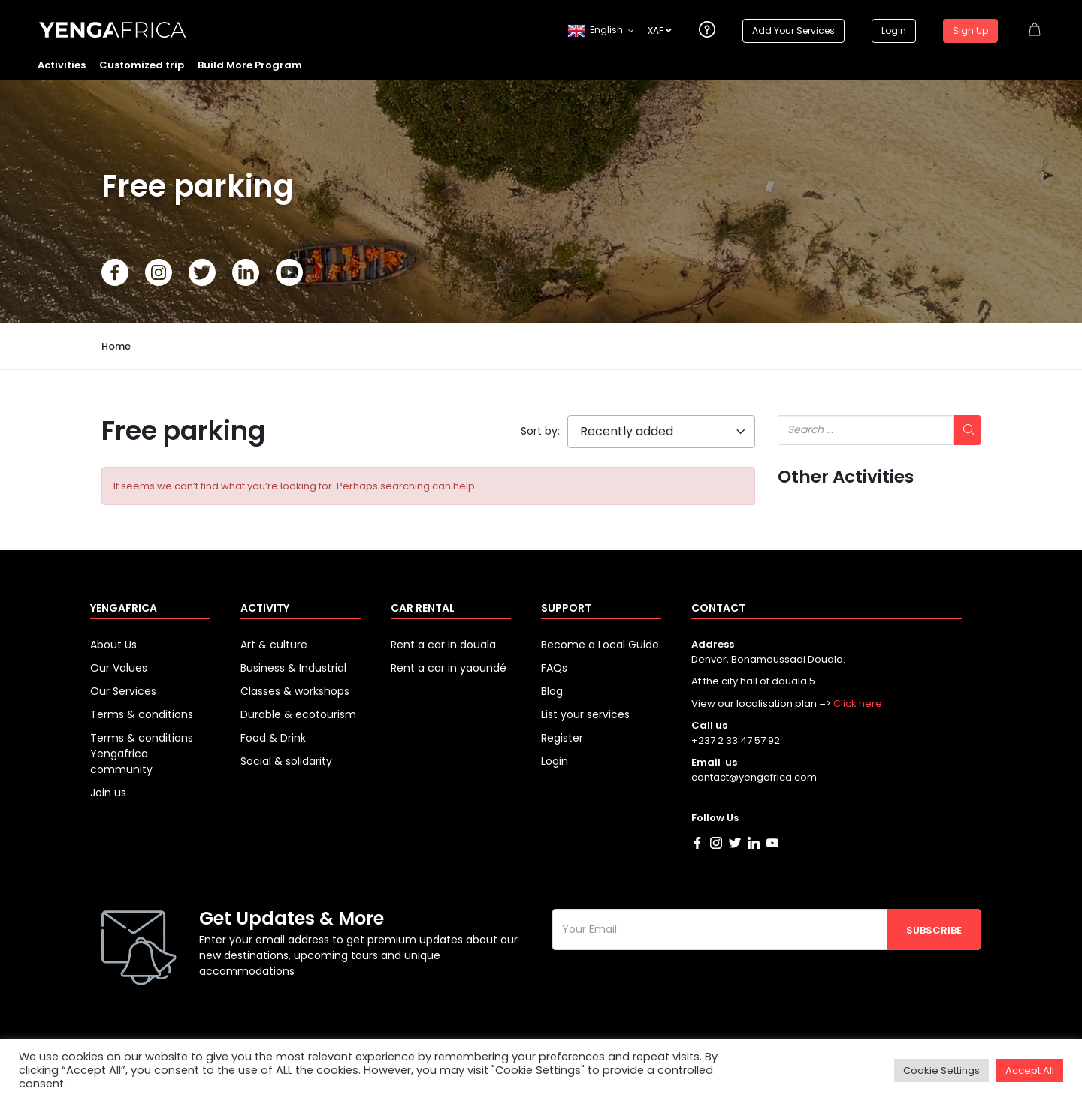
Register (562, 737)
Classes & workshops (294, 691)
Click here (857, 703)
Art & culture (273, 644)
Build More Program (250, 65)
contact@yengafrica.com (754, 777)
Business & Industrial (293, 667)
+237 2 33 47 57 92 (735, 740)
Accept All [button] (1029, 1070)
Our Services (123, 691)
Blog (552, 691)
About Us (113, 644)
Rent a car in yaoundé (448, 667)
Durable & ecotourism (298, 714)
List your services (585, 714)
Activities (62, 65)
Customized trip (141, 65)
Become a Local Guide (600, 644)
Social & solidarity (286, 761)
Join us (108, 792)
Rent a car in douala (443, 644)
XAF (660, 30)
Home (116, 346)
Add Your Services (793, 30)
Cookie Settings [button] (941, 1070)
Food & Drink (273, 737)
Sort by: (540, 430)
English (595, 31)
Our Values (118, 667)
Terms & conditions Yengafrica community (141, 753)
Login (893, 30)
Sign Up (970, 30)
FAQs (554, 667)
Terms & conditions (141, 714)
